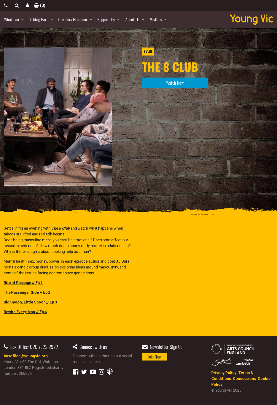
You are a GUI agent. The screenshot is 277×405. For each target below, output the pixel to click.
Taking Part (38, 19)
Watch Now (175, 82)
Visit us (156, 19)
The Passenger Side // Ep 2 (27, 292)
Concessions (244, 378)
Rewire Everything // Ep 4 (25, 312)
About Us (132, 19)
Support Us (106, 19)
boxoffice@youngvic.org (26, 356)
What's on (11, 19)
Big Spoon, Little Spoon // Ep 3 (30, 302)
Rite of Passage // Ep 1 (23, 282)
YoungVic (251, 19)
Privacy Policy (223, 372)
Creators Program (72, 19)
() (38, 5)
